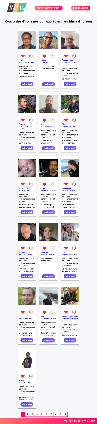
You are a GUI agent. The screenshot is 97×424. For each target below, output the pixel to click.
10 (65, 414)
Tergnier (22, 254)
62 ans (27, 190)
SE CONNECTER (80, 8)
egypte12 (22, 380)
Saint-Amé (45, 126)
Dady (43, 316)
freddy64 (44, 252)
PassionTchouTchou (70, 316)
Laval (43, 62)
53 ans (28, 382)
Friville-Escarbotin (69, 62)
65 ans (31, 62)
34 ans (52, 190)
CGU (71, 421)
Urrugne (65, 190)
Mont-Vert (23, 62)
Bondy (21, 382)
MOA (21, 60)
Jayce (43, 188)
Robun (43, 60)
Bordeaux (44, 190)
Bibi (42, 124)
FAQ (65, 421)
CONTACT (91, 421)
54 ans (29, 254)
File (63, 252)
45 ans (51, 254)
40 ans (21, 128)
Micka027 (23, 252)
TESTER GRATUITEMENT (49, 8)
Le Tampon (45, 318)
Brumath (65, 126)
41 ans (72, 190)
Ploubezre (66, 254)
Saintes (22, 318)
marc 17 (22, 316)
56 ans (64, 64)
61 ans (53, 318)
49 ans (48, 62)
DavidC (22, 124)
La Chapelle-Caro (25, 126)
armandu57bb (24, 188)
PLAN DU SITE (80, 421)
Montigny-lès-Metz (69, 318)
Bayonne (44, 254)
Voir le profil (27, 84)
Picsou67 (66, 124)
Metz (21, 190)
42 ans (52, 126)
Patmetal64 (66, 188)
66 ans (74, 254)
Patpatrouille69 (68, 60)
